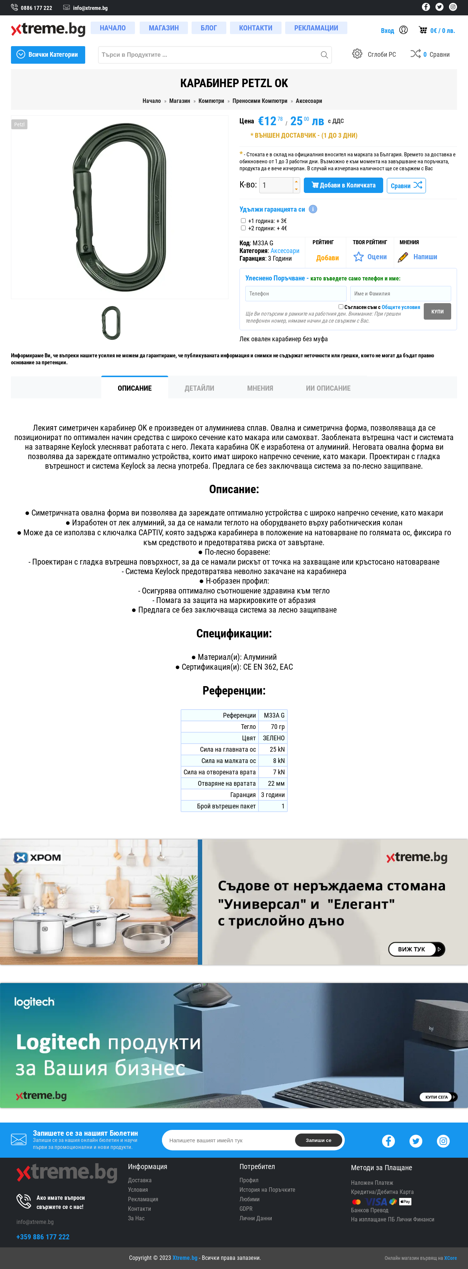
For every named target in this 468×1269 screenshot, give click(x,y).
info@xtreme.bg (35, 1221)
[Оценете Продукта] (370, 257)
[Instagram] (443, 1140)
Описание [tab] (135, 388)
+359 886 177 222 (42, 1236)
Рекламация (143, 1199)
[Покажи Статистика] (328, 258)
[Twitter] (416, 1140)
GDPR (246, 1208)
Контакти (139, 1208)
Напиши (425, 256)
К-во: (248, 185)
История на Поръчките (267, 1189)
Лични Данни (255, 1218)
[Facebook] (388, 1140)
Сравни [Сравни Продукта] (406, 186)
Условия (138, 1189)
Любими (249, 1199)
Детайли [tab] (199, 388)
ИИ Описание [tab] (328, 388)
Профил (248, 1180)
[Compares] (430, 55)
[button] (296, 181)
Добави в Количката (343, 185)
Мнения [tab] (260, 388)
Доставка (140, 1180)
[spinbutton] (273, 185)
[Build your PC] (374, 55)
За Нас (136, 1218)
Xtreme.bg (185, 1257)
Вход (387, 30)
